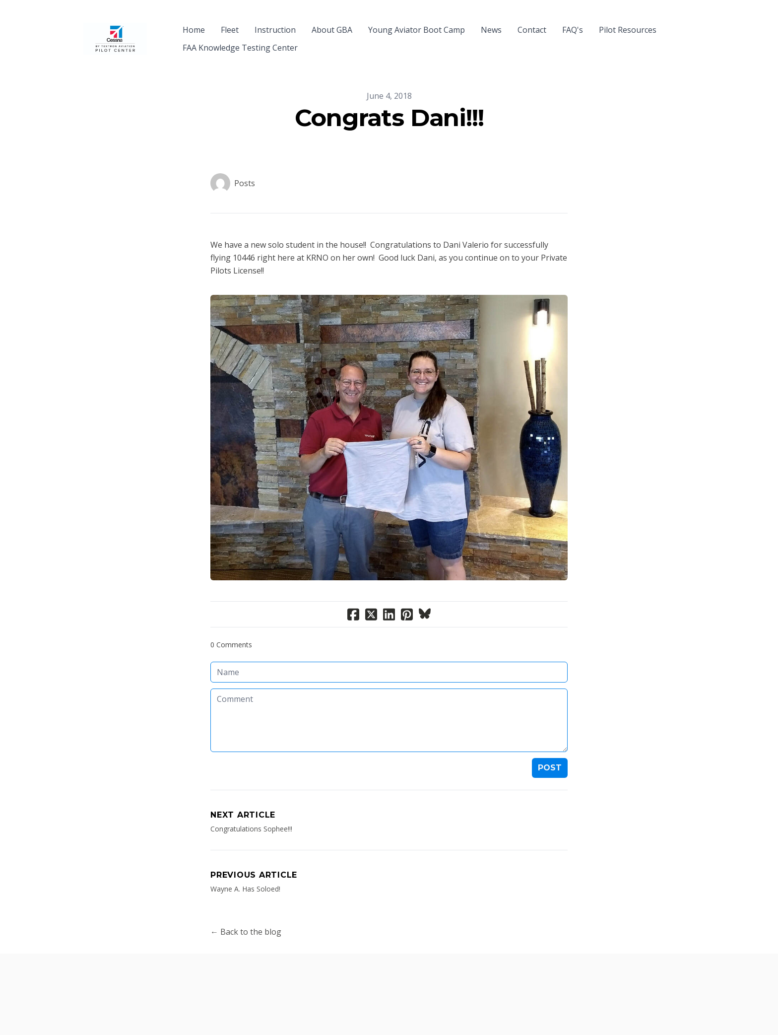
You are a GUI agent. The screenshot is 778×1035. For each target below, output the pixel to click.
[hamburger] (159, 24)
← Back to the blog (245, 913)
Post (550, 750)
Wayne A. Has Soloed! (245, 871)
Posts (244, 165)
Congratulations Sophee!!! (251, 811)
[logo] (115, 30)
